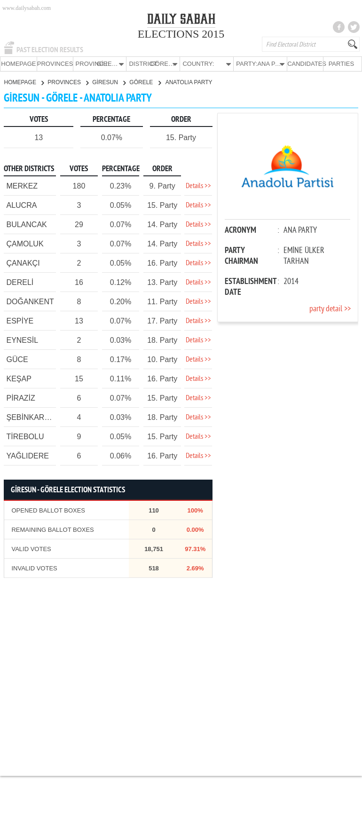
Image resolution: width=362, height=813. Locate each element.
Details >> (198, 185)
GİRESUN (109, 82)
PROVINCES (55, 63)
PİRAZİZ (20, 398)
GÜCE (17, 359)
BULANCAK (26, 224)
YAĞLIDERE (27, 455)
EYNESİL (22, 340)
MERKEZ (22, 185)
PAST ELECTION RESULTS (49, 50)
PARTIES (341, 63)
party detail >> (330, 308)
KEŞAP (18, 378)
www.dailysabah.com (26, 8)
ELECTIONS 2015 (181, 34)
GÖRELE (144, 82)
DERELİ (19, 282)
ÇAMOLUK (24, 243)
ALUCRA (21, 205)
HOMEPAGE (18, 63)
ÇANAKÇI (22, 263)
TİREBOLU (25, 436)
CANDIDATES (305, 63)
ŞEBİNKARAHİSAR (39, 417)
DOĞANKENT (30, 301)
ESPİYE (19, 320)
